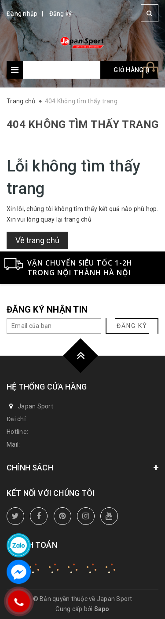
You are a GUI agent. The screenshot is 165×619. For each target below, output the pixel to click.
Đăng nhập (22, 13)
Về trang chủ (37, 240)
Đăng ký (60, 13)
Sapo (102, 608)
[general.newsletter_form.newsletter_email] (54, 326)
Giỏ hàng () (132, 69)
